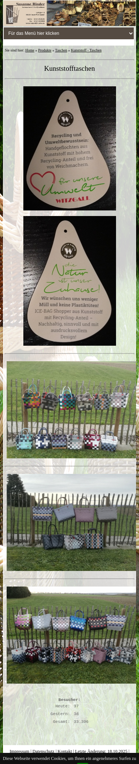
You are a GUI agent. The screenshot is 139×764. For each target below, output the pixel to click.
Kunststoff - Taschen (86, 50)
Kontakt (64, 751)
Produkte (45, 50)
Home (29, 50)
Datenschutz (43, 751)
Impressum (19, 751)
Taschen (61, 50)
